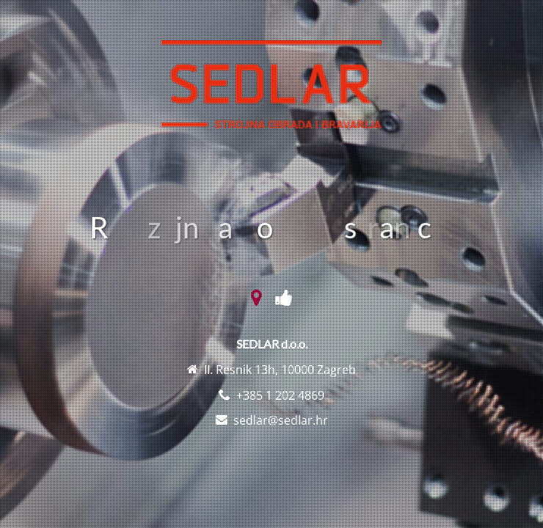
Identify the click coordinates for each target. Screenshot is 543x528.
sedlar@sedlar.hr (280, 420)
